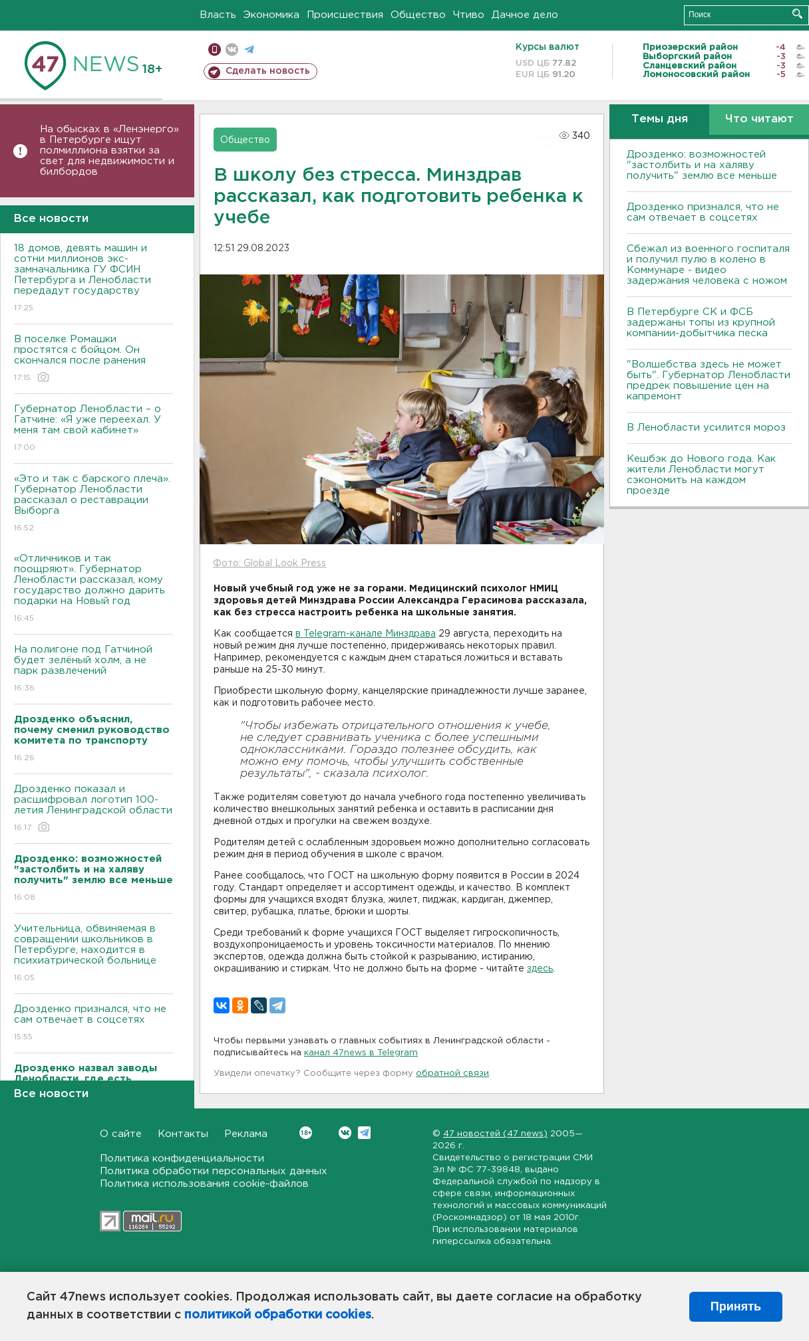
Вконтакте (305, 1132)
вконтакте (232, 49)
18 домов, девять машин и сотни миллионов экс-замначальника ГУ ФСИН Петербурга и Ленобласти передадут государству (93, 279)
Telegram (364, 1132)
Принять (736, 1306)
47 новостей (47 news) (495, 1134)
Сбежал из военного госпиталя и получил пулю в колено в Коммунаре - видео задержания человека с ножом (708, 265)
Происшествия (345, 15)
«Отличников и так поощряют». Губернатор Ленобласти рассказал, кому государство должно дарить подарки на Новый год (93, 589)
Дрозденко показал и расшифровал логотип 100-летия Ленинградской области (93, 809)
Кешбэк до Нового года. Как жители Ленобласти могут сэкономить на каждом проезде (701, 475)
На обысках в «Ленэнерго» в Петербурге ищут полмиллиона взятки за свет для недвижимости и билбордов (109, 150)
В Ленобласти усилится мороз (706, 427)
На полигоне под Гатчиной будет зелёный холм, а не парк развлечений (93, 669)
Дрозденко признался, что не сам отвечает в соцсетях (93, 1024)
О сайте (121, 1134)
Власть (218, 15)
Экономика (271, 15)
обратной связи (452, 1073)
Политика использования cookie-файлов (204, 1184)
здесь (540, 969)
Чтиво (468, 15)
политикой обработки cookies (277, 1315)
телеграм (249, 49)
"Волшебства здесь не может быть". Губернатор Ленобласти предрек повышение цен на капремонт (708, 380)
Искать (797, 14)
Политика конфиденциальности (182, 1158)
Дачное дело (525, 15)
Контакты (183, 1134)
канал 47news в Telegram (361, 1053)
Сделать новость (268, 71)
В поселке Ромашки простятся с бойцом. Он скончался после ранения (93, 359)
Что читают (759, 119)
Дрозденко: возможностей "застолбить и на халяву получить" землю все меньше (702, 165)
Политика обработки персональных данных (213, 1171)
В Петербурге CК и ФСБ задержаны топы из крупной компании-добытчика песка (701, 323)
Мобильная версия (214, 49)
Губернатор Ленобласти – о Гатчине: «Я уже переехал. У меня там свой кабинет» (93, 429)
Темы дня (659, 119)
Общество (418, 15)
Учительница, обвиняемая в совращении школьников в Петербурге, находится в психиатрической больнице (93, 953)
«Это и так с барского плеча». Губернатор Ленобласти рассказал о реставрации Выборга (93, 504)
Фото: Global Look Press (269, 563)
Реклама (245, 1134)
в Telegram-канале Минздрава (365, 634)
